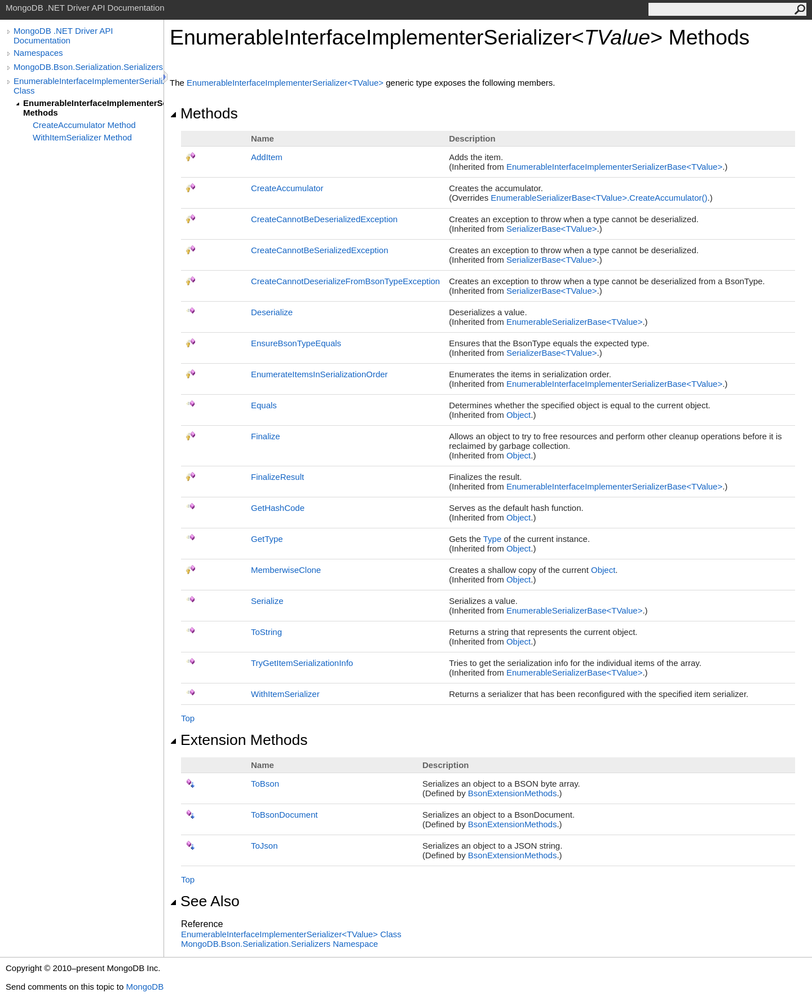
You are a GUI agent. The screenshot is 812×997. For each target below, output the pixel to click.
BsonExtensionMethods (512, 793)
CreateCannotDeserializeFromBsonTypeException (345, 281)
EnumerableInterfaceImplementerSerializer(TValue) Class (89, 85)
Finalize (265, 436)
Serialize (267, 601)
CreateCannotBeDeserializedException (324, 219)
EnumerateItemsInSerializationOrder (319, 374)
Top (188, 718)
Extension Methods (239, 739)
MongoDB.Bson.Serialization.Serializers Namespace (279, 944)
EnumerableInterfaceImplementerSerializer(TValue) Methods (93, 107)
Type (492, 539)
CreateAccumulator (287, 188)
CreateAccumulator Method (84, 125)
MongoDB (145, 986)
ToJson (264, 845)
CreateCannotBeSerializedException (319, 250)
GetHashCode (277, 508)
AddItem (267, 157)
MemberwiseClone (286, 570)
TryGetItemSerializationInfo (302, 663)
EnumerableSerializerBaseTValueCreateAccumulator (599, 197)
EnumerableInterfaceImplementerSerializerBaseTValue (614, 166)
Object (518, 415)
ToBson (265, 783)
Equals (264, 405)
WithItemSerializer (285, 694)
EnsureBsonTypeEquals (296, 343)
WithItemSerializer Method (82, 137)
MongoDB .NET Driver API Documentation (63, 35)
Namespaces (38, 53)
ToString (266, 632)
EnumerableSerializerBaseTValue (574, 322)
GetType (267, 539)
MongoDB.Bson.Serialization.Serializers (88, 67)
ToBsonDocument (284, 814)
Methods (204, 113)
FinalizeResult (277, 477)
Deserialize (272, 312)
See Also (205, 901)
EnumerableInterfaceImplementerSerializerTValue (286, 82)
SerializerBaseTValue (551, 228)
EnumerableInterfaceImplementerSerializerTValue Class (291, 934)
